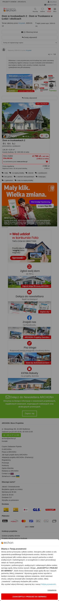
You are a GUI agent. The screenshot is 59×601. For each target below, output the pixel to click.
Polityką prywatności (48, 584)
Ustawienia (52, 590)
